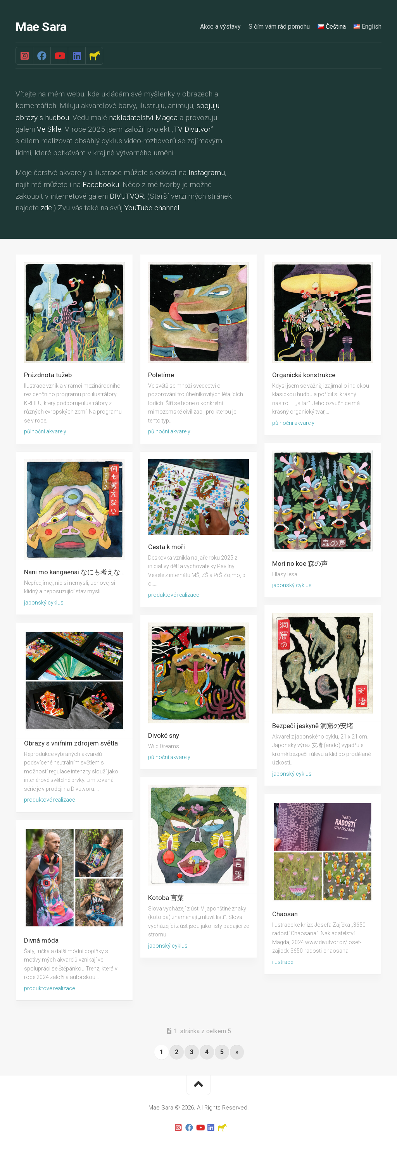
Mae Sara (41, 27)
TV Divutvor (192, 129)
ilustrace (282, 962)
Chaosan (285, 914)
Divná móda (41, 940)
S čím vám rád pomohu (279, 26)
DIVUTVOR (127, 196)
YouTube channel (152, 208)
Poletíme (161, 375)
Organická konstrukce (303, 375)
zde (46, 208)
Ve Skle (49, 129)
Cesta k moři (166, 547)
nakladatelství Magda (143, 117)
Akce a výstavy (220, 26)
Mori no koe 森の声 (300, 563)
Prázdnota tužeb (48, 375)
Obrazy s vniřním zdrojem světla (71, 743)
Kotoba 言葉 (166, 897)
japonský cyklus (292, 585)
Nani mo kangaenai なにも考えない (75, 572)
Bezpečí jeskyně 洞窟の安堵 (312, 725)
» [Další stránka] (236, 1052)
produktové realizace (173, 595)
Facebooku (101, 184)
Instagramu (206, 172)
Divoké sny (163, 735)
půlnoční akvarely (45, 431)
